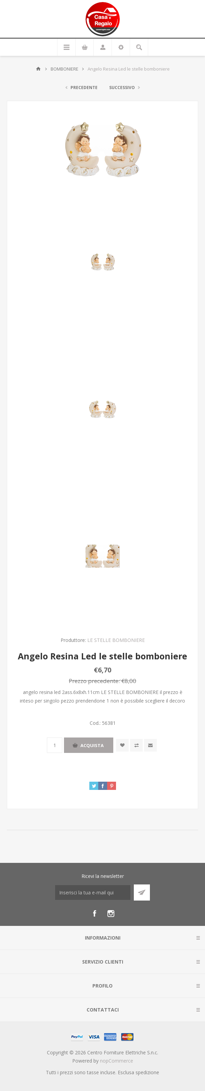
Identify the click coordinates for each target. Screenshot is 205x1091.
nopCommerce (116, 1060)
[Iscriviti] (92, 892)
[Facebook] (94, 913)
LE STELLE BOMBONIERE (116, 640)
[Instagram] (110, 913)
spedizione (147, 1072)
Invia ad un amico (150, 745)
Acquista (92, 745)
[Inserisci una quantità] (54, 745)
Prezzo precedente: (94, 680)
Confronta (136, 745)
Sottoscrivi (142, 892)
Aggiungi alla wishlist (122, 745)
